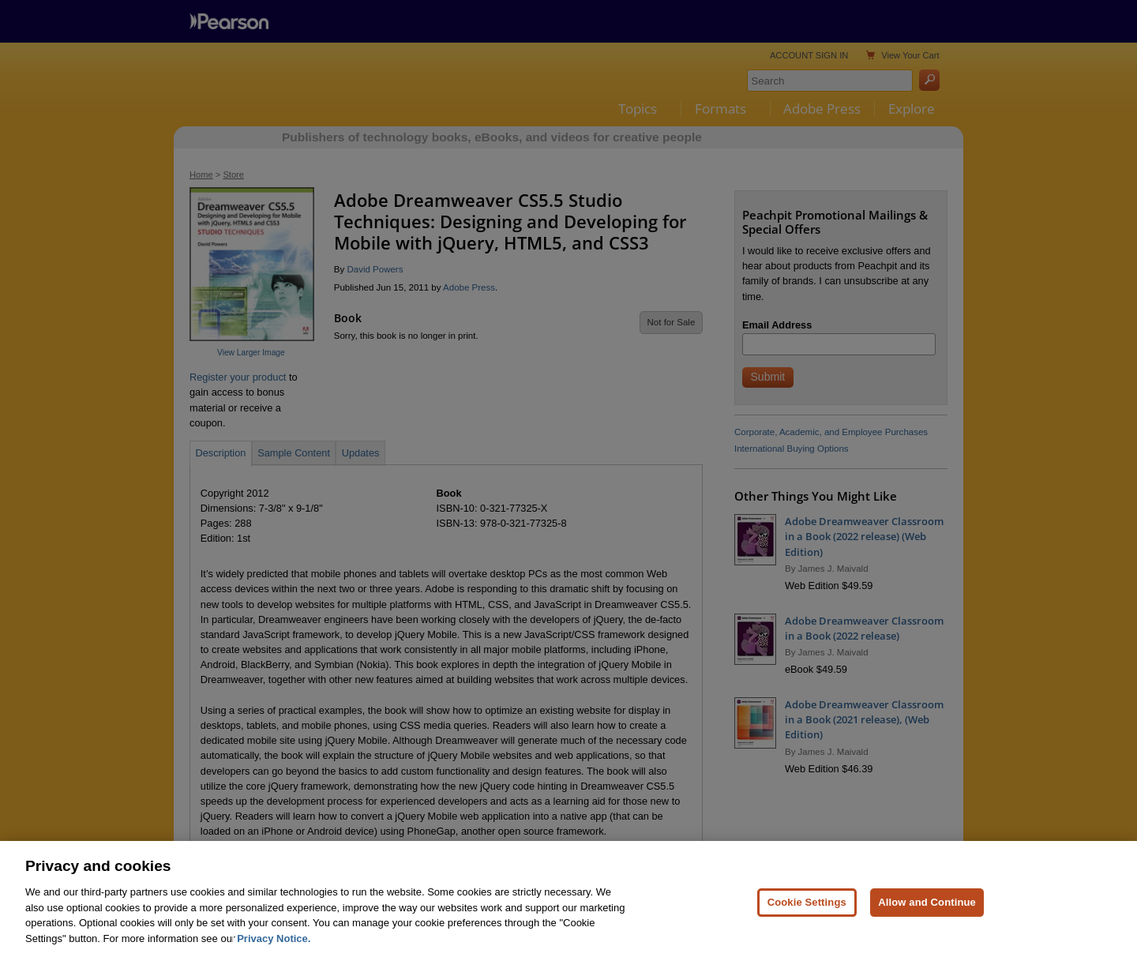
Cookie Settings (806, 927)
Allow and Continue (927, 927)
